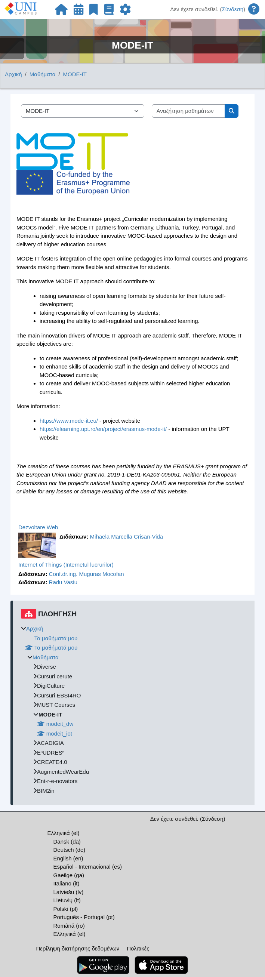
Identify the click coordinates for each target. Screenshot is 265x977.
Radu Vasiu (63, 582)
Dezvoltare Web (38, 527)
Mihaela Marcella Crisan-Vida (126, 536)
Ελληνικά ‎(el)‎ (63, 833)
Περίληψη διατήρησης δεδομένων (78, 948)
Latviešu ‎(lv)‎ (68, 892)
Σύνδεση (232, 9)
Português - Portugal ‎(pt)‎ (84, 917)
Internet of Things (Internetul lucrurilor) (66, 564)
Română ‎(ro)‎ (69, 925)
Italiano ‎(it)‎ (66, 883)
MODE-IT (75, 74)
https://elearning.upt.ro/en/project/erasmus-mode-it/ (103, 429)
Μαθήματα (43, 74)
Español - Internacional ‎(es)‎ (87, 866)
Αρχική (13, 74)
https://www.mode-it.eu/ (69, 420)
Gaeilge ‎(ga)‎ (68, 875)
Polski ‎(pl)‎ (65, 909)
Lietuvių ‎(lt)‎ (67, 900)
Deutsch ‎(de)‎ (69, 850)
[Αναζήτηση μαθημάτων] (189, 111)
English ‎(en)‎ (68, 858)
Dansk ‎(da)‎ (67, 841)
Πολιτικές (138, 948)
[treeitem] (134, 710)
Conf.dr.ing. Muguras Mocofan (86, 574)
